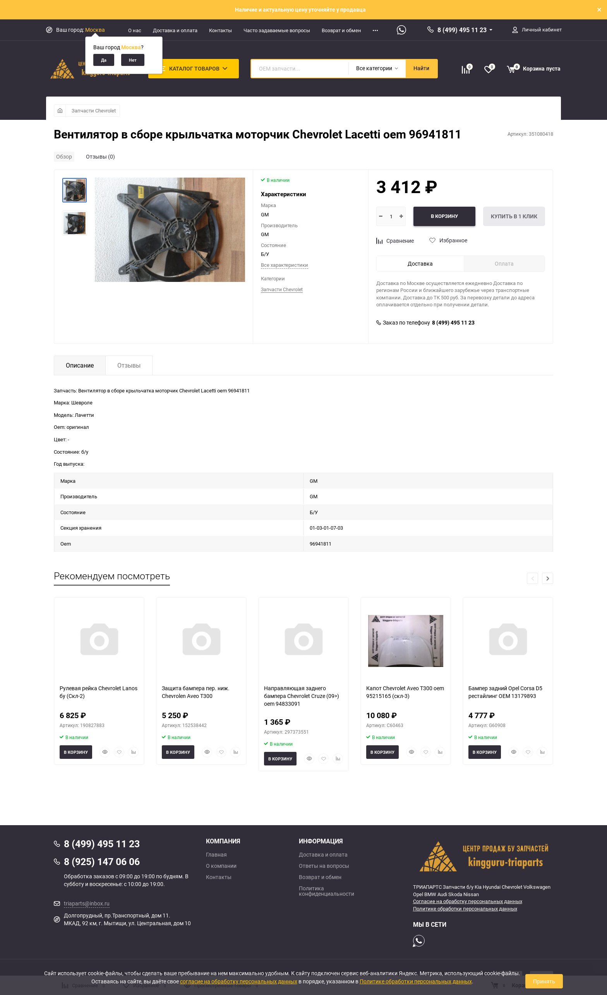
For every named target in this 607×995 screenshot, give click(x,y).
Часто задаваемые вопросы (276, 30)
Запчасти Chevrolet (94, 110)
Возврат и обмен (341, 30)
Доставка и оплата (175, 30)
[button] (547, 578)
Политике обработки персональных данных (465, 908)
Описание (80, 365)
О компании (221, 866)
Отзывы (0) (100, 156)
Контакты (220, 30)
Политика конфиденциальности (326, 891)
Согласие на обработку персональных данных (467, 901)
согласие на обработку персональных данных (238, 981)
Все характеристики (284, 264)
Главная (216, 854)
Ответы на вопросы (324, 866)
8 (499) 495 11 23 (462, 30)
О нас (134, 30)
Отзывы (129, 365)
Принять (544, 981)
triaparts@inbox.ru (87, 903)
